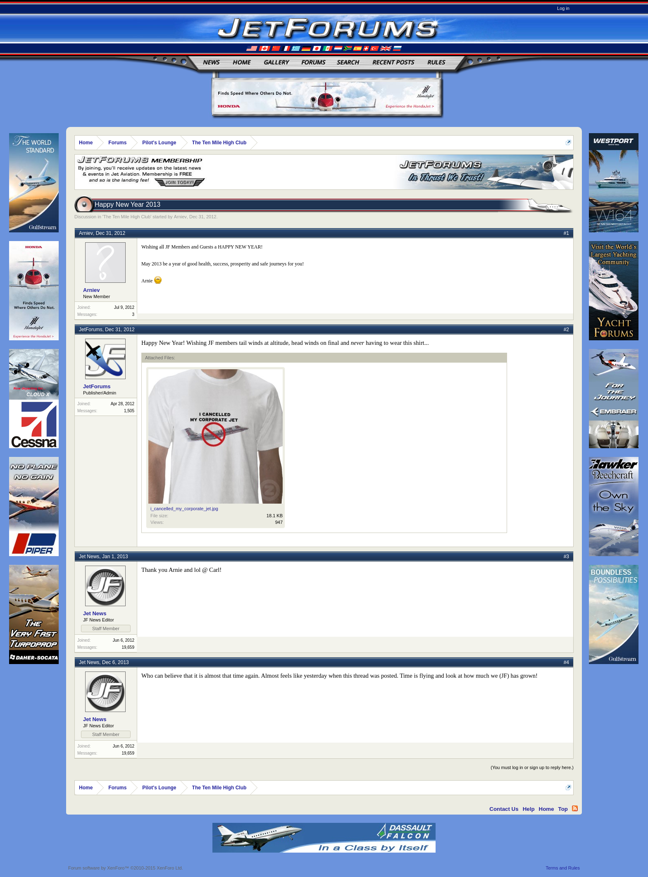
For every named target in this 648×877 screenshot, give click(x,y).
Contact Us (503, 809)
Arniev (180, 216)
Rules (436, 62)
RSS (575, 808)
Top (563, 809)
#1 (566, 233)
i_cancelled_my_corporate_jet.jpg (184, 508)
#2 (566, 329)
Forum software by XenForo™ (125, 867)
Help (529, 809)
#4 (566, 662)
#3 (566, 556)
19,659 (128, 647)
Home (241, 62)
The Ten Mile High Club (126, 216)
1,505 (129, 411)
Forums (313, 62)
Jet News (89, 556)
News (211, 62)
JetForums (90, 329)
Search (348, 62)
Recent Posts (393, 62)
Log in (563, 8)
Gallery (276, 62)
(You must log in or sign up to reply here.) (532, 767)
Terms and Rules (563, 867)
